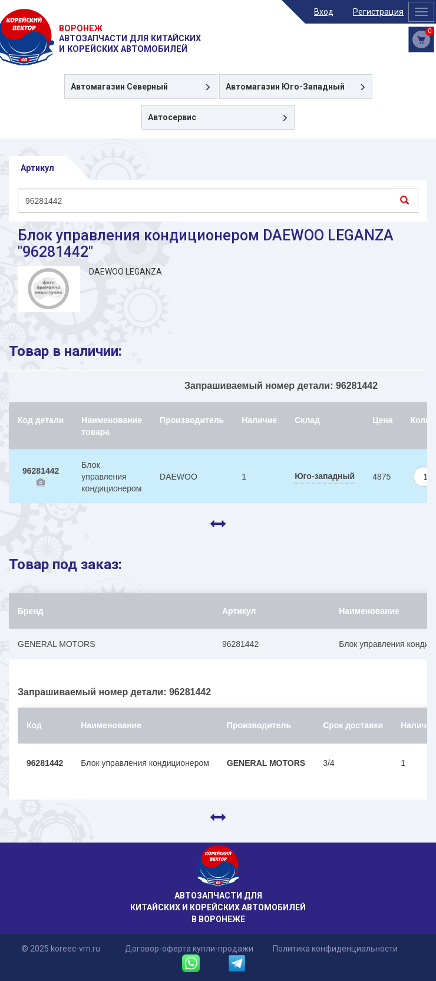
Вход (323, 11)
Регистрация (378, 11)
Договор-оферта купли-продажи (189, 948)
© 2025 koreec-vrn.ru (60, 948)
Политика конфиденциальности (335, 948)
